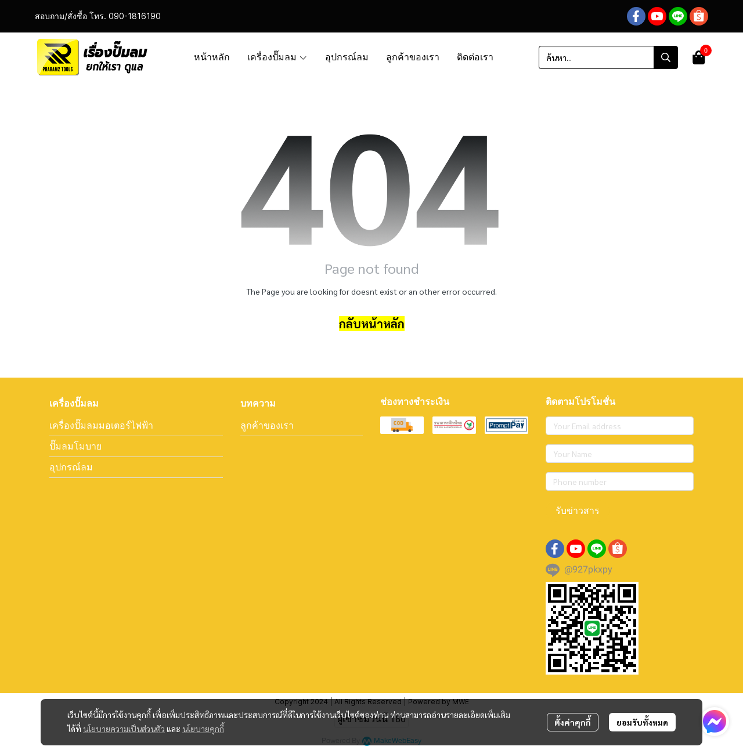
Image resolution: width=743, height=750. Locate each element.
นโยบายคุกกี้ (203, 728)
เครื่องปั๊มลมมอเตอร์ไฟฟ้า (101, 425)
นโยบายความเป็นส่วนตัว (124, 728)
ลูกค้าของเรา (267, 425)
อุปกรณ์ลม (71, 467)
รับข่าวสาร (578, 511)
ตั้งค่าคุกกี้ (572, 722)
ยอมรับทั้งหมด (642, 722)
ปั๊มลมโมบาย (75, 446)
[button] (608, 57)
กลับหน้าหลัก (372, 323)
